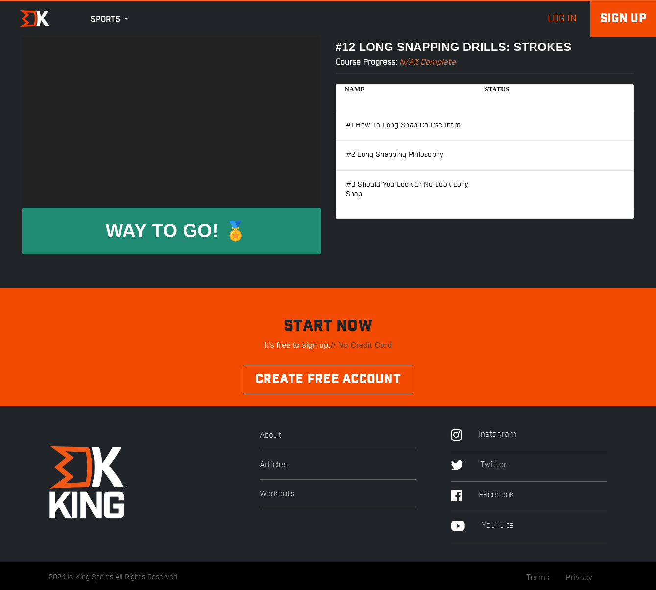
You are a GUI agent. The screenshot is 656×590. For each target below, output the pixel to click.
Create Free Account (328, 379)
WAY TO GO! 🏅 (176, 231)
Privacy (578, 578)
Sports (106, 19)
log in (562, 18)
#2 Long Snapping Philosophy (395, 155)
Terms (538, 578)
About (271, 435)
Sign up (623, 18)
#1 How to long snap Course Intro (403, 125)
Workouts (277, 494)
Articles (274, 464)
